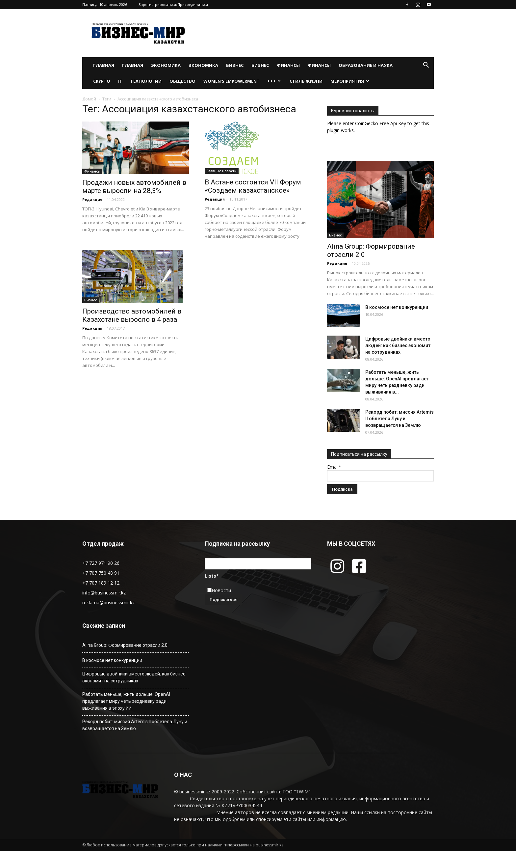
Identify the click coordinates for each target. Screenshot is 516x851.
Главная (103, 65)
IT (120, 81)
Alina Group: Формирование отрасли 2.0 (125, 645)
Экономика (166, 65)
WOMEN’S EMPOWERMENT (231, 81)
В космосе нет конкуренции (396, 307)
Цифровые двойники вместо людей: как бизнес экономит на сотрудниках (397, 345)
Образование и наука (366, 65)
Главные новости (222, 171)
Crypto (101, 81)
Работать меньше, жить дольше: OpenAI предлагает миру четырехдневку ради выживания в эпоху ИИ (126, 701)
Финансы (288, 65)
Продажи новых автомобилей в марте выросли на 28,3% (134, 186)
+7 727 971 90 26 (100, 563)
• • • (274, 81)
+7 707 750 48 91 (100, 573)
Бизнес (235, 65)
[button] (426, 66)
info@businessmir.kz (104, 593)
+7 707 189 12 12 (100, 583)
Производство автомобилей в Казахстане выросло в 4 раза (131, 315)
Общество (182, 81)
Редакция (92, 199)
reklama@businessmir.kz (108, 602)
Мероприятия (349, 81)
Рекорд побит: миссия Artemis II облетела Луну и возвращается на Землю (399, 418)
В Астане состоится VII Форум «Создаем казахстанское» (253, 186)
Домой (89, 99)
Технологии (146, 81)
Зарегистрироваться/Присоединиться (173, 4)
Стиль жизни (306, 81)
